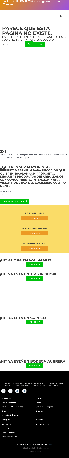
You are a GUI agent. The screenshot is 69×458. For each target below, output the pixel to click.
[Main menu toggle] (66, 16)
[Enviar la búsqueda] (28, 44)
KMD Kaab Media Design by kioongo (34, 448)
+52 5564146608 (34, 452)
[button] (61, 16)
